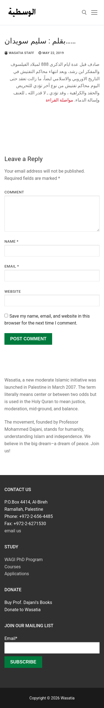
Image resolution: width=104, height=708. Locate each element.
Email (11, 266)
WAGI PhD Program (23, 559)
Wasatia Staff (19, 53)
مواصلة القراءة (59, 100)
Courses (12, 566)
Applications (16, 573)
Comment (14, 192)
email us (12, 530)
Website (12, 291)
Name (11, 241)
